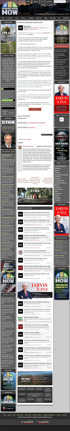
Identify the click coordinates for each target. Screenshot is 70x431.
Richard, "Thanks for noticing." (7, 156)
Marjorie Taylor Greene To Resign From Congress (36, 302)
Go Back (35, 109)
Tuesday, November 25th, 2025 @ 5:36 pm (34, 271)
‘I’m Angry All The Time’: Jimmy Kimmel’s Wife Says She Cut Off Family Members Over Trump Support (37, 349)
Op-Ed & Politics (33, 183)
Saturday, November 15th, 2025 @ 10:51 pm (34, 368)
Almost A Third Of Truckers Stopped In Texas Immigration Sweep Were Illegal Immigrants (35, 260)
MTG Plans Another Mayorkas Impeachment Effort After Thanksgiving (23, 181)
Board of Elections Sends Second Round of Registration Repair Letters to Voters (35, 252)
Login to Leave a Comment (25, 140)
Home (3, 18)
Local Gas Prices (59, 241)
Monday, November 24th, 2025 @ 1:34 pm (34, 315)
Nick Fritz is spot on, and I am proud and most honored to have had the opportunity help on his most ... (8, 229)
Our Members (22, 389)
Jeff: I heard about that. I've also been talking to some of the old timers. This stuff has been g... (8, 204)
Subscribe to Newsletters (49, 415)
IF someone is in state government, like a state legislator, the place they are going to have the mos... (8, 252)
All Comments (5, 257)
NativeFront (53, 18)
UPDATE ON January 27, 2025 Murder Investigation (8, 346)
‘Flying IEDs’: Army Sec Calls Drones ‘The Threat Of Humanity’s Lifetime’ (37, 311)
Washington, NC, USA (61, 122)
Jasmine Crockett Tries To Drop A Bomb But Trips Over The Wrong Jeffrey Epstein (36, 275)
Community (31, 18)
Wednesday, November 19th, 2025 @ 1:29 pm (34, 345)
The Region (57, 198)
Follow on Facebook (37, 415)
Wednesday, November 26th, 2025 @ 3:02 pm (34, 225)
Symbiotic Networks (59, 255)
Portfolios (22, 395)
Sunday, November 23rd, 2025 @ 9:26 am (34, 322)
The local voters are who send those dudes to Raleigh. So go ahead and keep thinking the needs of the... (8, 237)
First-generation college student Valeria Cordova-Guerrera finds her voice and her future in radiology (61, 73)
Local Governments (59, 180)
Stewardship (66, 18)
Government (9, 18)
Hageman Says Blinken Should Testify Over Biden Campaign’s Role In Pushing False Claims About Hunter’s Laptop (8, 325)
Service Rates (20, 415)
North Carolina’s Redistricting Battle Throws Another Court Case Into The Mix (37, 244)
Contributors (49, 1)
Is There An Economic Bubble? (32, 333)
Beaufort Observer (48, 390)
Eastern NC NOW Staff (48, 256)
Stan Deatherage (27, 147)
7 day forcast (64, 115)
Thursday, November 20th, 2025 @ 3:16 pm (34, 338)
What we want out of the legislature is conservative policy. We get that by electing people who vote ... (8, 212)
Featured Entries (39, 400)
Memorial (57, 185)
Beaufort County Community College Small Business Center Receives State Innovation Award (8, 333)
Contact (9, 415)
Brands (28, 1)
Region (45, 18)
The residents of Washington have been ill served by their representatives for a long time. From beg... (8, 196)
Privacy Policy (28, 415)
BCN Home (39, 389)
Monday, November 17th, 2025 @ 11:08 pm (34, 361)
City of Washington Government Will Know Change (7, 318)
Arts (59, 18)
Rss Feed (59, 415)
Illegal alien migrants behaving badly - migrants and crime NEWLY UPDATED (8, 356)
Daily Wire (28, 29)
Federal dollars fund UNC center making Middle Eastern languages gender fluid (36, 326)
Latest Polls (30, 400)
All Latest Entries (6, 366)
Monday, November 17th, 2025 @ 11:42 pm (34, 353)
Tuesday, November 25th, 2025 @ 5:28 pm (34, 279)
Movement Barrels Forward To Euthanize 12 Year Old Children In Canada (37, 364)
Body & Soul (39, 18)
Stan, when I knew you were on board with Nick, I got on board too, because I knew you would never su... (8, 220)
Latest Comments (22, 400)
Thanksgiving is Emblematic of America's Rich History (8, 306)
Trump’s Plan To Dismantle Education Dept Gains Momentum (8, 351)
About (14, 415)
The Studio (57, 200)
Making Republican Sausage (31, 318)
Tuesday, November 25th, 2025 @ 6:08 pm (34, 248)
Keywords (64, 415)
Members (44, 5)
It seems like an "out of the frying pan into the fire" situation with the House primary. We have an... (8, 188)
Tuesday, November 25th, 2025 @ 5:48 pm (34, 256)
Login (50, 5)
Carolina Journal (48, 271)
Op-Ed (16, 18)
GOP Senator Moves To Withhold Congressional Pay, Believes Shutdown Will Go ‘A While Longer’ (37, 357)
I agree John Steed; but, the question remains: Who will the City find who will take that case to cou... (8, 163)
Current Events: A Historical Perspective (35, 395)
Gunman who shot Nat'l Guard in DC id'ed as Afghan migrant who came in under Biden (8, 301)
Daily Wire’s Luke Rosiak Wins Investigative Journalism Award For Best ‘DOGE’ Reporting (35, 237)
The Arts (57, 195)
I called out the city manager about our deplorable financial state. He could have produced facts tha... (8, 171)
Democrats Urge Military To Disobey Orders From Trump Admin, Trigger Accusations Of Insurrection (8, 340)
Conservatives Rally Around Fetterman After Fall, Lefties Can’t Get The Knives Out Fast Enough (36, 341)
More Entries (34, 29)
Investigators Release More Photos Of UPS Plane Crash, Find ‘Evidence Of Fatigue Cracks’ (8, 312)
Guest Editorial (37, 179)
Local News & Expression (61, 183)
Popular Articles (59, 250)
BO (42, 1)
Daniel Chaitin (30, 34)
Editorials (32, 181)
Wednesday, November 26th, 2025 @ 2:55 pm (34, 233)
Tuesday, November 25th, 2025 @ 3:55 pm (34, 307)
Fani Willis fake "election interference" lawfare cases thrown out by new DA (8, 362)
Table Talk (35, 1)
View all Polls (12, 112)
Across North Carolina (60, 166)
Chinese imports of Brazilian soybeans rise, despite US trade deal (37, 267)
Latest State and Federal (25, 209)
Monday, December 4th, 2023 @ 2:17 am (38, 27)
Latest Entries (48, 400)
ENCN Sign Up (31, 389)
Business (23, 18)
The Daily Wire (46, 33)
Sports (56, 191)
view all (11, 55)
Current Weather (48, 395)
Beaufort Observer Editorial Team (46, 322)
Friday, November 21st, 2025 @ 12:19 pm (34, 330)
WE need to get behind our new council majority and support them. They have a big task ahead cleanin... (8, 179)
